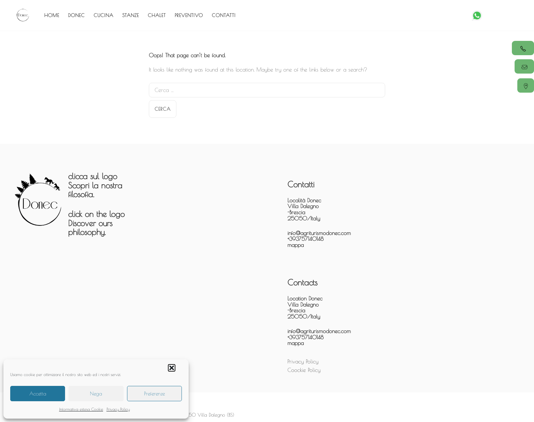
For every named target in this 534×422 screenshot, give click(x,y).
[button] (171, 367)
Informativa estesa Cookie (81, 409)
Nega (96, 393)
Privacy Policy (118, 409)
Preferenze (154, 393)
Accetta (37, 393)
